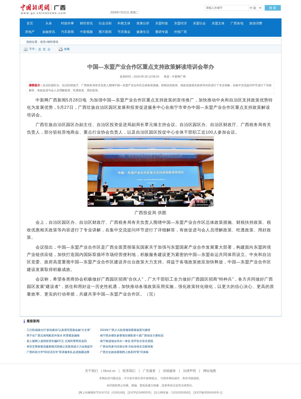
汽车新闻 (67, 32)
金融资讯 (48, 32)
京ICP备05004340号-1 (208, 392)
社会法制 (105, 23)
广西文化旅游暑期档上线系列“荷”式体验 (124, 352)
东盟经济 (180, 23)
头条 (48, 23)
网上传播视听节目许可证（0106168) (101, 392)
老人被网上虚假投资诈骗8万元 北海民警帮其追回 (57, 341)
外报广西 (180, 32)
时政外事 (67, 23)
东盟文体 (218, 23)
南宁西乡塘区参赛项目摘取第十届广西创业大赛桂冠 (131, 335)
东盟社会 (199, 23)
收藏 (67, 49)
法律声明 (189, 371)
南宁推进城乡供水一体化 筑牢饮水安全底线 (126, 341)
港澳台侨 (142, 23)
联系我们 (129, 371)
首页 (30, 23)
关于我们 (91, 371)
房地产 (30, 32)
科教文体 (124, 23)
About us (109, 371)
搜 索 (272, 8)
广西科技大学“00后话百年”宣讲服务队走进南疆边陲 (58, 352)
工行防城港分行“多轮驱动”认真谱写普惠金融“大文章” (59, 330)
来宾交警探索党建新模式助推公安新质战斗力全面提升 (60, 346)
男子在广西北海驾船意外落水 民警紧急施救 (53, 335)
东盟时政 (161, 23)
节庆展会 (124, 32)
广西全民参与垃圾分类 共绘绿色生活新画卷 (126, 346)
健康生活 (142, 32)
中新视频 (86, 32)
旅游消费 (255, 23)
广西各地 (237, 23)
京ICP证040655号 (139, 392)
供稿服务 (169, 371)
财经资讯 (86, 23)
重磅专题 (161, 32)
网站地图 (209, 371)
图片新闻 (105, 32)
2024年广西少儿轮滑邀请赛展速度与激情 (125, 330)
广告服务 (149, 371)
